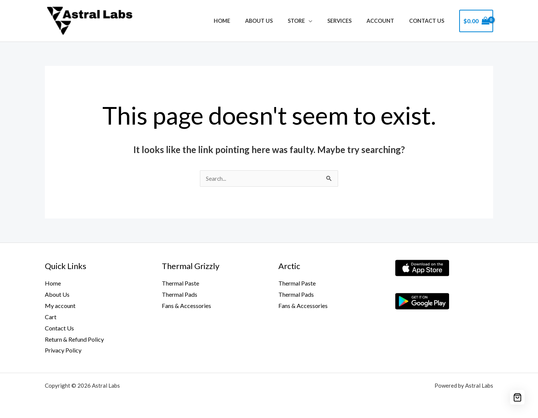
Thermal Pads (179, 294)
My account (60, 305)
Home (245, 21)
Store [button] (310, 21)
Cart (50, 317)
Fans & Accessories (186, 305)
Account (387, 21)
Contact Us (428, 21)
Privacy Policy (63, 350)
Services (350, 21)
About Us (278, 21)
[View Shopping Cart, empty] (476, 21)
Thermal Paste (180, 283)
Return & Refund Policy (74, 339)
